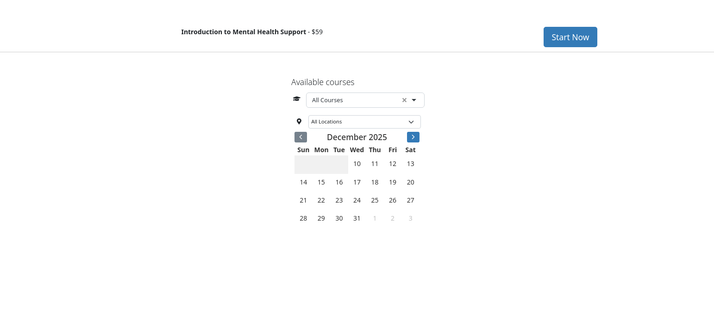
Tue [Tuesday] (339, 149)
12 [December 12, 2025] (392, 163)
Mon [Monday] (321, 149)
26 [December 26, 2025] (392, 200)
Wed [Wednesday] (357, 149)
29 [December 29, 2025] (321, 218)
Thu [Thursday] (375, 149)
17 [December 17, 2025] (357, 182)
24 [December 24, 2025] (357, 200)
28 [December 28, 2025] (303, 218)
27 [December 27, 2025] (410, 200)
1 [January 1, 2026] (375, 218)
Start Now (570, 37)
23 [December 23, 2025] (339, 200)
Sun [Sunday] (303, 149)
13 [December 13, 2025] (410, 163)
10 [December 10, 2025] (357, 163)
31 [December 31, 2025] (357, 218)
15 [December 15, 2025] (321, 182)
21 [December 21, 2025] (303, 200)
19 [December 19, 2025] (392, 182)
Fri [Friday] (392, 149)
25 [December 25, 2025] (375, 200)
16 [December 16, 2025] (339, 182)
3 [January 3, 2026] (411, 218)
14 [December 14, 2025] (303, 182)
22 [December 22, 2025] (321, 200)
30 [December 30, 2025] (339, 218)
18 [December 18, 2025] (375, 182)
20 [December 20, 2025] (410, 182)
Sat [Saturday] (411, 149)
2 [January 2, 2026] (393, 218)
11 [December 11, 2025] (375, 163)
